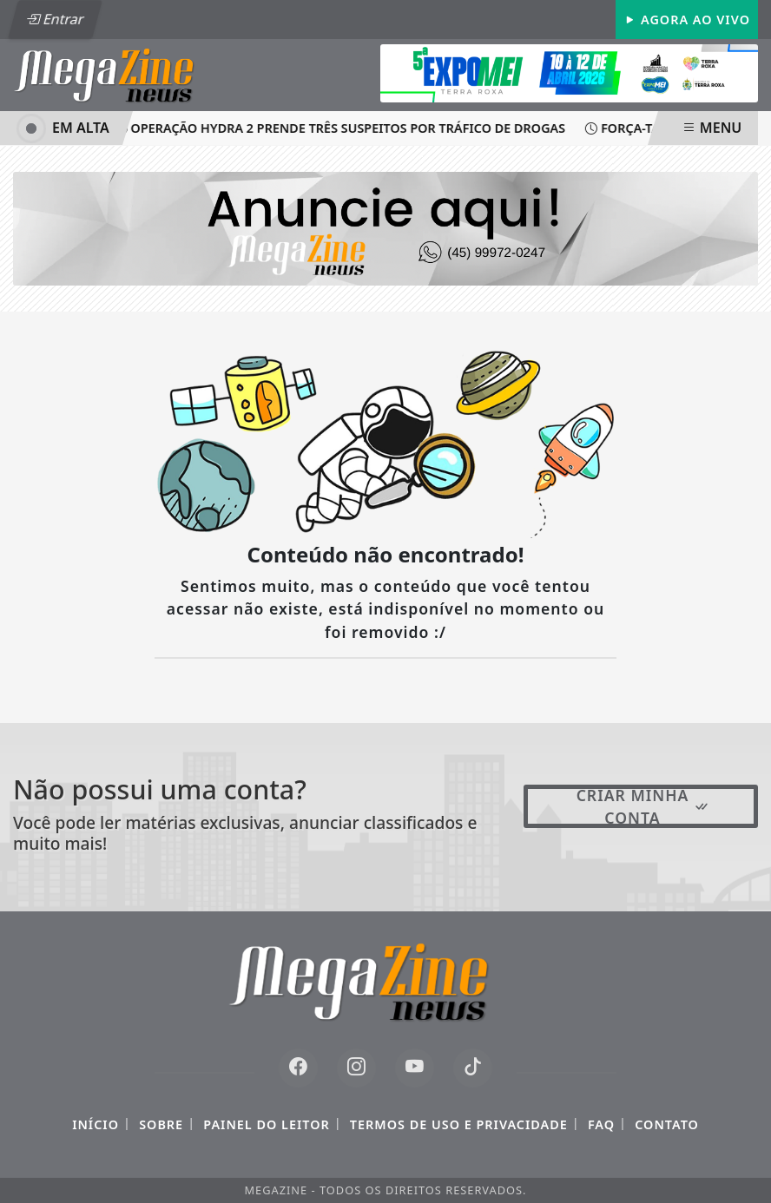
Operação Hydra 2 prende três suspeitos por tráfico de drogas (342, 128)
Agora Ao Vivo (686, 19)
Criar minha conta (643, 806)
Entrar (54, 19)
